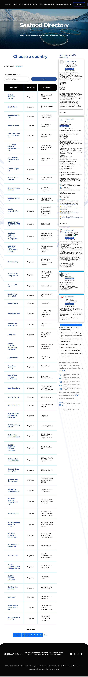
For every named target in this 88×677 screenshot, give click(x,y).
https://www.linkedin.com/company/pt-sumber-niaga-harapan (71, 208)
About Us (8, 4)
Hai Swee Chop (13, 513)
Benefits (34, 4)
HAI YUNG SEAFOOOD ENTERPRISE (12, 535)
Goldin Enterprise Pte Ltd (13, 211)
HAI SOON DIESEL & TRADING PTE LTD (13, 501)
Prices (40, 4)
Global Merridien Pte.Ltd (11, 97)
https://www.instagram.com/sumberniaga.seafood (71, 218)
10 (41, 635)
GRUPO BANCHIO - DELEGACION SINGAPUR (12, 346)
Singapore (19, 66)
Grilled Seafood (14, 313)
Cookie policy (42, 669)
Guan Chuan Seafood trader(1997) (12, 377)
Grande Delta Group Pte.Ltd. (13, 275)
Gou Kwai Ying (13, 262)
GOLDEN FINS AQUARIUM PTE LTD (13, 159)
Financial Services (17, 4)
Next (45, 635)
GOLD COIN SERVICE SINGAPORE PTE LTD (14, 147)
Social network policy (53, 669)
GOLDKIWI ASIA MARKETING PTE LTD (14, 224)
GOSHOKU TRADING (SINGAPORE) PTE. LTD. (12, 249)
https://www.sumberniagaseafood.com (69, 201)
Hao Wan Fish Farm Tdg (13, 588)
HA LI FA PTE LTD (14, 405)
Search (44, 79)
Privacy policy (33, 669)
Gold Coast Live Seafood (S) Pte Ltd (14, 135)
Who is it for (27, 4)
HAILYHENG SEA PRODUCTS (13, 545)
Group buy (11, 334)
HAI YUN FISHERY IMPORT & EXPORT (14, 524)
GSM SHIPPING (13, 358)
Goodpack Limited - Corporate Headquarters (13, 236)
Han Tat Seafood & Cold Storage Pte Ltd (14, 567)
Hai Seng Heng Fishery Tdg (13, 470)
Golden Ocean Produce (13, 179)
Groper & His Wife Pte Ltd (12, 324)
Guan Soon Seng (14, 388)
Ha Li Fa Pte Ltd (13, 397)
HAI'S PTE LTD (13, 556)
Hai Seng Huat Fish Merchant (13, 480)
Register (79, 4)
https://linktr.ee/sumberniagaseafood (69, 204)
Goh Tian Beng (13, 125)
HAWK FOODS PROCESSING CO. (13, 607)
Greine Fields (13, 303)
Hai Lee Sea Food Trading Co (14, 436)
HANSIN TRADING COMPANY (11, 578)
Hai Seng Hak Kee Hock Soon (13, 460)
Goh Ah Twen (12, 107)
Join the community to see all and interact (71, 325)
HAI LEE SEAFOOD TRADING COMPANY (11, 448)
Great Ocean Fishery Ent (12, 295)
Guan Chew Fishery (12, 367)
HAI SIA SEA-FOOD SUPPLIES (13, 490)
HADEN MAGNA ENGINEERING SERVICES (13, 415)
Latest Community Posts (63, 4)
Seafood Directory (49, 4)
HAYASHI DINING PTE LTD (14, 618)
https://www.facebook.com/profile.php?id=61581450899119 (69, 213)
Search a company (12, 75)
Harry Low (11, 597)
